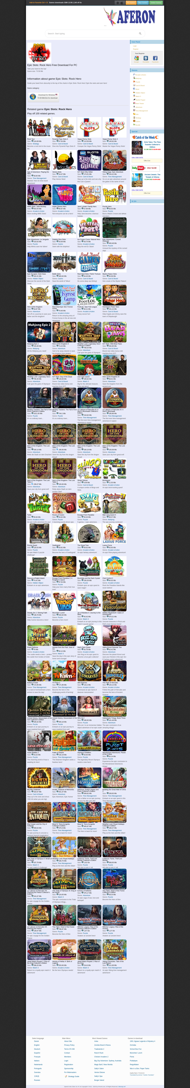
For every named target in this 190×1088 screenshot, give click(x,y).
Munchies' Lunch (136, 1053)
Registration (68, 1065)
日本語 (36, 1076)
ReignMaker (134, 1065)
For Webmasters (70, 1072)
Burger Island (99, 1080)
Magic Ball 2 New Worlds (103, 1065)
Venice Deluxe (99, 1072)
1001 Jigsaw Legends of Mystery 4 (142, 1041)
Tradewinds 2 (99, 1049)
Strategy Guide (71, 1076)
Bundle (136, 124)
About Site (68, 1041)
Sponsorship (68, 1068)
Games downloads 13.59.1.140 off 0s (55, 3)
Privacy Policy (69, 1045)
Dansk (36, 1041)
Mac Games (143, 3)
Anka (96, 1041)
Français (37, 1057)
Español (37, 1053)
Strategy (36, 144)
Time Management (39, 178)
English (37, 1045)
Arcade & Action (38, 211)
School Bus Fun (136, 1049)
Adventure (36, 312)
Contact (67, 1053)
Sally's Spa (98, 1076)
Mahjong (36, 349)
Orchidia (133, 1045)
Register (136, 49)
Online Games (156, 3)
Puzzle (110, 211)
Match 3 (86, 381)
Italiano (37, 1061)
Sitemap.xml (121, 1086)
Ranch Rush (98, 1053)
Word (136, 89)
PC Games (131, 3)
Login (135, 46)
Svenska (37, 1072)
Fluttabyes (133, 1061)
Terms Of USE (69, 1049)
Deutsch (37, 1049)
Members (67, 1057)
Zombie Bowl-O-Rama (102, 1045)
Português (38, 1068)
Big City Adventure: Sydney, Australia (107, 1061)
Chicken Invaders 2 (101, 1057)
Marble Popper (139, 99)
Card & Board (63, 144)
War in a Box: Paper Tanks (139, 1068)
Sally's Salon (99, 1068)
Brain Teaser (138, 103)
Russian (37, 1080)
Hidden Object (38, 279)
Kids (136, 114)
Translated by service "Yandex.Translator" (142, 1075)
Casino (60, 244)
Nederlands (38, 1065)
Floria (132, 1057)
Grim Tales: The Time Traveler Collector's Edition (152, 144)
